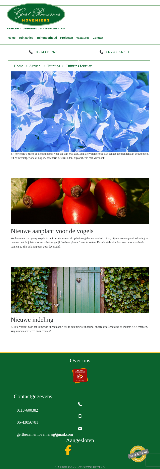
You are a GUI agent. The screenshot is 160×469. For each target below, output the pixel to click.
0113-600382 (27, 410)
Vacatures (83, 37)
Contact (98, 37)
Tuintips (53, 66)
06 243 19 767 (46, 52)
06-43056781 (27, 422)
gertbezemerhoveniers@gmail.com (45, 434)
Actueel (35, 66)
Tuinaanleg (26, 37)
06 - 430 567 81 (117, 52)
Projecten (66, 37)
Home (12, 37)
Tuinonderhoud (47, 37)
